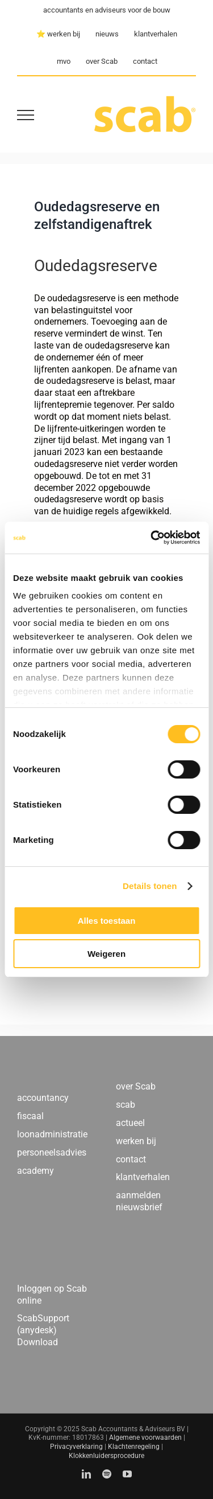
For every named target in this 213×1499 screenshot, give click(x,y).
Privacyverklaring (76, 1447)
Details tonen (150, 886)
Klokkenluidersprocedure (106, 1456)
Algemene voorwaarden (145, 1437)
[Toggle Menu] (25, 115)
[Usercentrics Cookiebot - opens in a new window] (151, 537)
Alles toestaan (107, 920)
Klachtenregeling (134, 1447)
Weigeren (106, 954)
